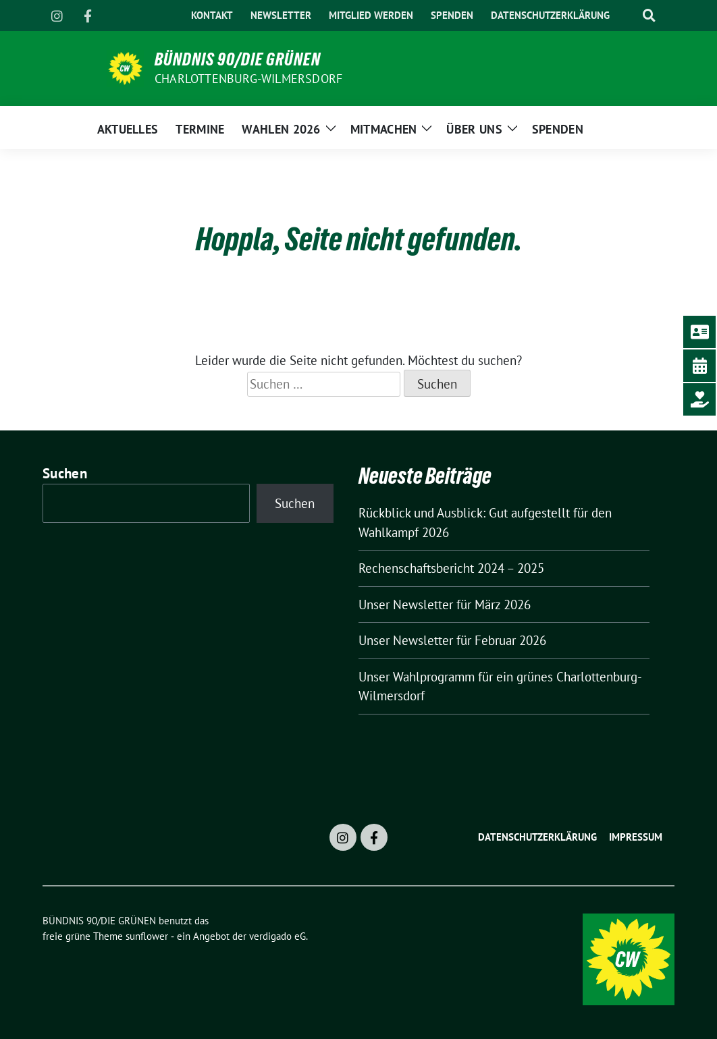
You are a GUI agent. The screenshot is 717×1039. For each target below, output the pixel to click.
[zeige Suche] (649, 16)
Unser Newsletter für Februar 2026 (452, 640)
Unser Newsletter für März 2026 (444, 604)
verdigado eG (277, 936)
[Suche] (628, 16)
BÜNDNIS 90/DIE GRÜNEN (238, 59)
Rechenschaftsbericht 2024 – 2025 (451, 568)
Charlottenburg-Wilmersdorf (248, 78)
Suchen (65, 473)
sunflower (147, 936)
